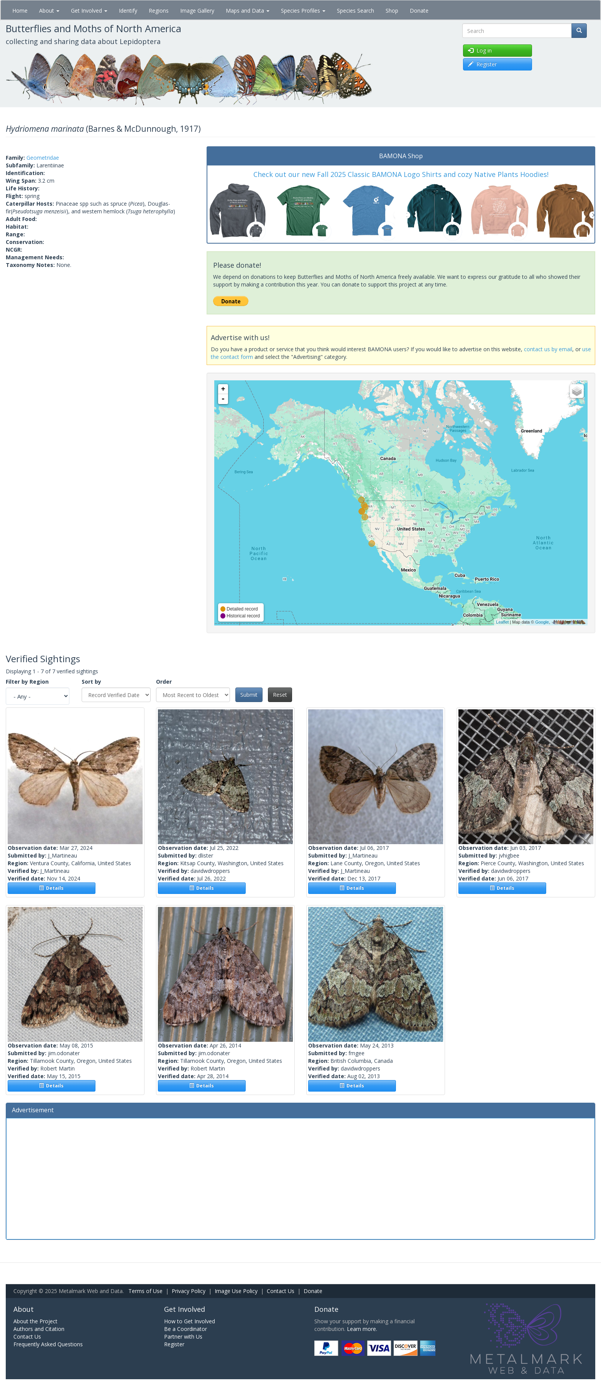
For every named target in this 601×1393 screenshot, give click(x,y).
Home (20, 10)
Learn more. (362, 1328)
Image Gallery (197, 10)
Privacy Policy (188, 1291)
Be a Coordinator (185, 1328)
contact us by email (548, 349)
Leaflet (502, 622)
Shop (392, 10)
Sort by (91, 681)
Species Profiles (303, 10)
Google (541, 622)
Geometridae (42, 157)
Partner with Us (183, 1336)
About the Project (35, 1321)
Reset (280, 694)
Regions (159, 10)
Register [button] (482, 64)
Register (174, 1344)
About (49, 10)
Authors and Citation (38, 1328)
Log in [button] (480, 50)
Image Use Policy (236, 1291)
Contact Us (280, 1291)
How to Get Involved (189, 1321)
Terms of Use (145, 1291)
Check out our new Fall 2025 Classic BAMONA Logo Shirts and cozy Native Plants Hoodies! (400, 174)
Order (164, 681)
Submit (249, 694)
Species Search (355, 10)
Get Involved (89, 10)
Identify (128, 10)
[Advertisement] (300, 1177)
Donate (419, 10)
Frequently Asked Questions (48, 1344)
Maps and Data (247, 10)
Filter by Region (27, 681)
